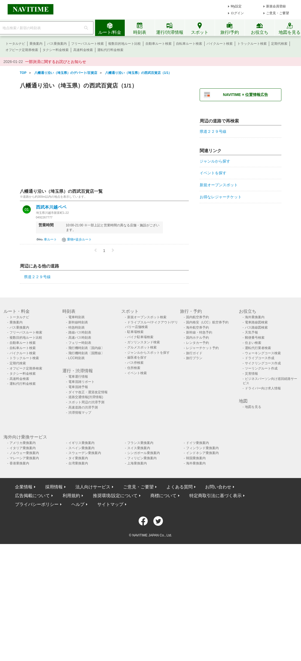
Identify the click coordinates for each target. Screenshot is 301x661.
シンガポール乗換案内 (143, 453)
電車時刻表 (76, 317)
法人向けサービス (92, 487)
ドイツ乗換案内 (197, 443)
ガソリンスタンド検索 (143, 342)
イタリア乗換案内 (23, 448)
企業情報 (23, 487)
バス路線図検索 (256, 327)
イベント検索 (137, 373)
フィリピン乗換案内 (142, 458)
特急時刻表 (76, 327)
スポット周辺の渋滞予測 (86, 402)
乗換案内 (35, 44)
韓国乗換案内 (196, 458)
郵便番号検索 (254, 337)
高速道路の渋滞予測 (83, 407)
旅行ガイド (194, 353)
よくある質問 (179, 487)
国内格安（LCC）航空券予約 (207, 322)
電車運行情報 (78, 376)
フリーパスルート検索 (87, 44)
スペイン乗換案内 (81, 448)
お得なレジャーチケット (221, 197)
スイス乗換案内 (138, 448)
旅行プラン (194, 358)
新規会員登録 (276, 6)
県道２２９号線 (37, 277)
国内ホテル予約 (197, 337)
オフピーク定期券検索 (21, 50)
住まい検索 (253, 343)
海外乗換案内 (254, 317)
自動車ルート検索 (158, 44)
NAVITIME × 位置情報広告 (245, 94)
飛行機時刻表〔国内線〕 (86, 348)
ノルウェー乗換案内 (24, 453)
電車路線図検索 (256, 322)
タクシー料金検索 (55, 50)
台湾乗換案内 (78, 463)
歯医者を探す (137, 357)
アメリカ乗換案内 (23, 443)
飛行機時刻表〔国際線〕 (86, 353)
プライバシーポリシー (37, 504)
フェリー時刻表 (79, 343)
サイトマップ (110, 504)
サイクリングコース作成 (263, 363)
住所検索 (133, 368)
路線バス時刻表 (79, 332)
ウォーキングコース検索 (263, 353)
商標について (163, 495)
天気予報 (251, 332)
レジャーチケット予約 (202, 348)
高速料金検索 (83, 50)
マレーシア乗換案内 (24, 458)
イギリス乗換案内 (81, 443)
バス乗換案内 (57, 44)
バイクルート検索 (219, 44)
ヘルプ (77, 504)
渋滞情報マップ (79, 412)
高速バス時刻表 (79, 337)
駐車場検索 (135, 332)
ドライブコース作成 (259, 358)
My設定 (236, 6)
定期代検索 (279, 44)
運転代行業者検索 (258, 348)
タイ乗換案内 (78, 458)
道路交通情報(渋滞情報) (85, 397)
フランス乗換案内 (140, 443)
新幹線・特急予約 (199, 332)
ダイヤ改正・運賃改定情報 (88, 392)
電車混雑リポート (81, 382)
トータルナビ (15, 44)
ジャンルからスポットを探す (148, 352)
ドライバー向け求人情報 (263, 388)
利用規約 (71, 495)
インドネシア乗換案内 (202, 453)
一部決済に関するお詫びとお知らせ (55, 61)
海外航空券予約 (197, 327)
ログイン (237, 13)
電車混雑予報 (78, 387)
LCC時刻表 (76, 358)
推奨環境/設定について (115, 495)
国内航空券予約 (197, 317)
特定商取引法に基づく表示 (215, 495)
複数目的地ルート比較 (124, 44)
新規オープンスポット (219, 185)
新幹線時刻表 (78, 322)
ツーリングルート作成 (261, 368)
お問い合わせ (218, 487)
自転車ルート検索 (189, 44)
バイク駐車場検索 (140, 337)
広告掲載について (32, 495)
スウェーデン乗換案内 (84, 453)
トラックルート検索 (252, 44)
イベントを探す (213, 173)
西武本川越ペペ (51, 207)
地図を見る (253, 407)
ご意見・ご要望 (277, 13)
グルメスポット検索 (142, 347)
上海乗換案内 (137, 463)
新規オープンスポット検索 (146, 317)
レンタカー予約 (197, 343)
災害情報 (251, 373)
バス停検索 (135, 363)
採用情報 (54, 487)
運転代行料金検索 (110, 50)
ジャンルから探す (215, 161)
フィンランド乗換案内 (202, 448)
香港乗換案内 (19, 463)
